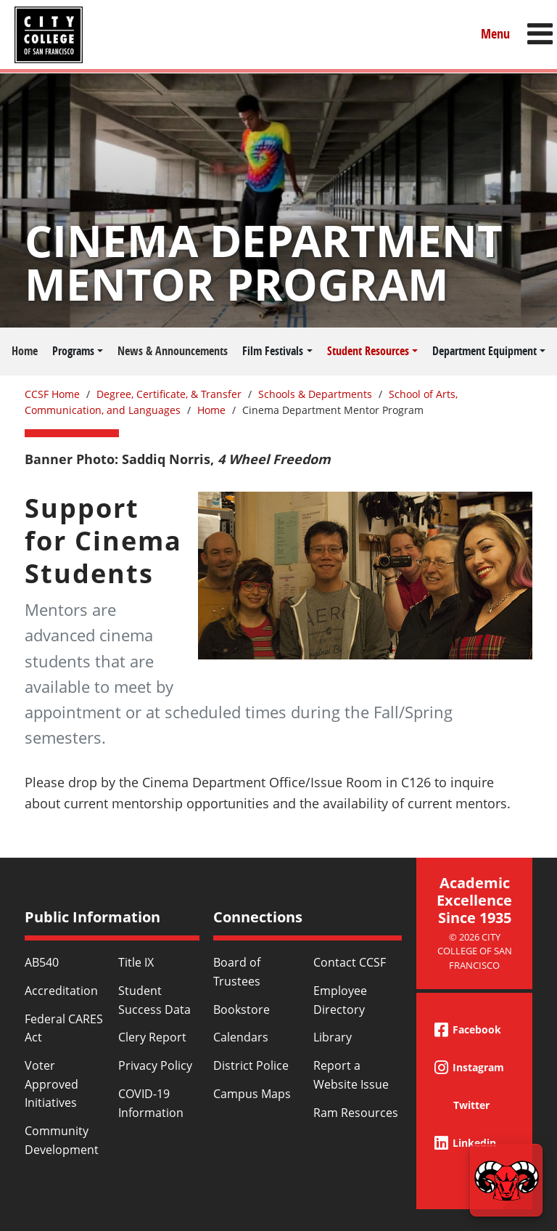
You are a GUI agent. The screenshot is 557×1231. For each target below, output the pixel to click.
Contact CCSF (349, 962)
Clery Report (152, 1037)
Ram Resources (355, 1113)
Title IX (136, 962)
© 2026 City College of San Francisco (474, 951)
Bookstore (241, 1009)
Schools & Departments (315, 394)
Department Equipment (484, 351)
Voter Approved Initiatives (51, 1083)
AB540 (42, 962)
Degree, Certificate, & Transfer (169, 394)
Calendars (240, 1037)
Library (332, 1037)
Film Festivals (272, 351)
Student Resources (368, 351)
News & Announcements (172, 351)
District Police (251, 1065)
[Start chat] (506, 1180)
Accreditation (61, 991)
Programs (73, 351)
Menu (495, 34)
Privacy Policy (155, 1065)
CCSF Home (52, 394)
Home (25, 351)
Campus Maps (252, 1094)
